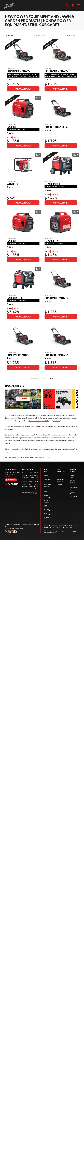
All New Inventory (46, 476)
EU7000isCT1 (52, 184)
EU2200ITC (13, 127)
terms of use (52, 532)
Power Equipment (47, 492)
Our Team (73, 480)
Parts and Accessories (73, 493)
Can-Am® (46, 502)
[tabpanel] (30, 481)
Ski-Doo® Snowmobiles (47, 509)
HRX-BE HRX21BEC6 (56, 127)
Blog (71, 477)
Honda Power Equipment (37, 421)
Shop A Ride (16, 528)
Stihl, (48, 421)
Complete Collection (46, 518)
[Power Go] (22, 531)
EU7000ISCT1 (14, 298)
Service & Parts (74, 487)
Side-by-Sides (47, 484)
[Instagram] (36, 492)
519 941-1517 (11, 484)
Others (46, 500)
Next (53, 378)
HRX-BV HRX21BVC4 (19, 71)
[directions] (73, 5)
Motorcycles (47, 479)
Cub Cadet (56, 421)
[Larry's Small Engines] (13, 5)
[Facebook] (32, 492)
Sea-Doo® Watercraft (47, 505)
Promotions (73, 485)
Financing (59, 484)
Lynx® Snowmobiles (47, 514)
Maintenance (73, 490)
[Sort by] (71, 35)
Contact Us (73, 475)
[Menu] (78, 6)
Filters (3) (10, 35)
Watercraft (47, 486)
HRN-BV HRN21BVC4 (56, 71)
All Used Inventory (59, 476)
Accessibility (73, 496)
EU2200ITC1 (52, 241)
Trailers (46, 495)
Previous (32, 378)
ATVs (45, 481)
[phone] (67, 5)
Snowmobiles (47, 498)
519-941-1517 (44, 457)
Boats (45, 489)
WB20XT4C (13, 184)
